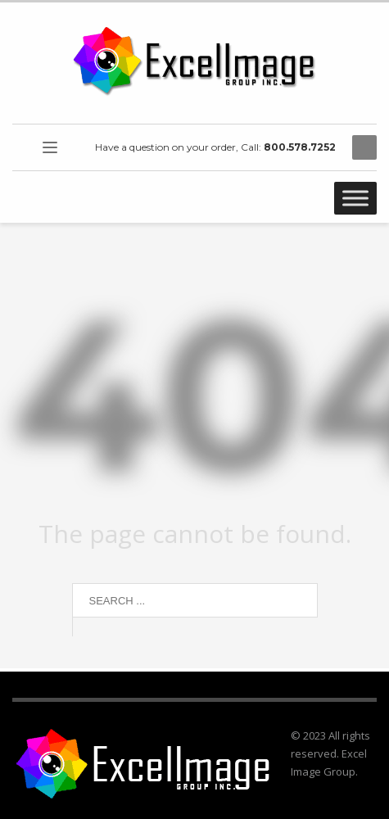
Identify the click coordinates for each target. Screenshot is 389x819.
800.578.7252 (300, 147)
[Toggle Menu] (355, 198)
